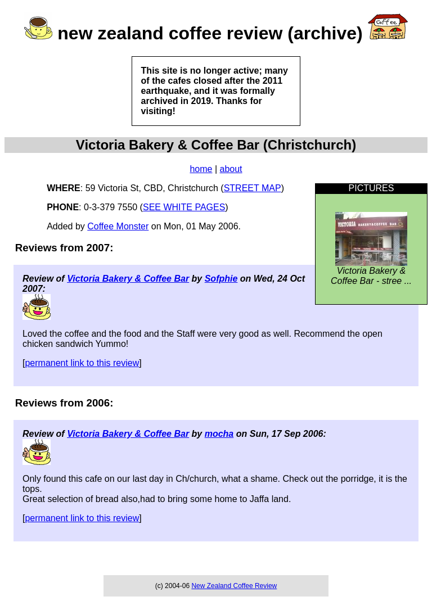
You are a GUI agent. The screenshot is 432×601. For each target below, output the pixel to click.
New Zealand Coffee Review (234, 586)
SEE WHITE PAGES (184, 207)
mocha (219, 434)
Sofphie (221, 278)
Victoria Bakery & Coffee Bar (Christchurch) (216, 144)
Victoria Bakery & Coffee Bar (128, 278)
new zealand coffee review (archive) (209, 33)
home (201, 169)
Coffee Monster (117, 226)
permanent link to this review (82, 363)
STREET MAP (252, 188)
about (231, 169)
